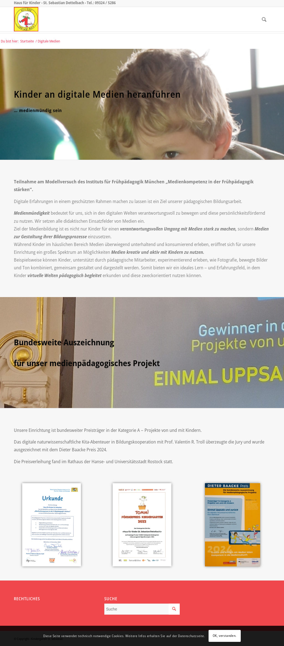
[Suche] (264, 19)
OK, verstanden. (225, 635)
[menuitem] (264, 19)
